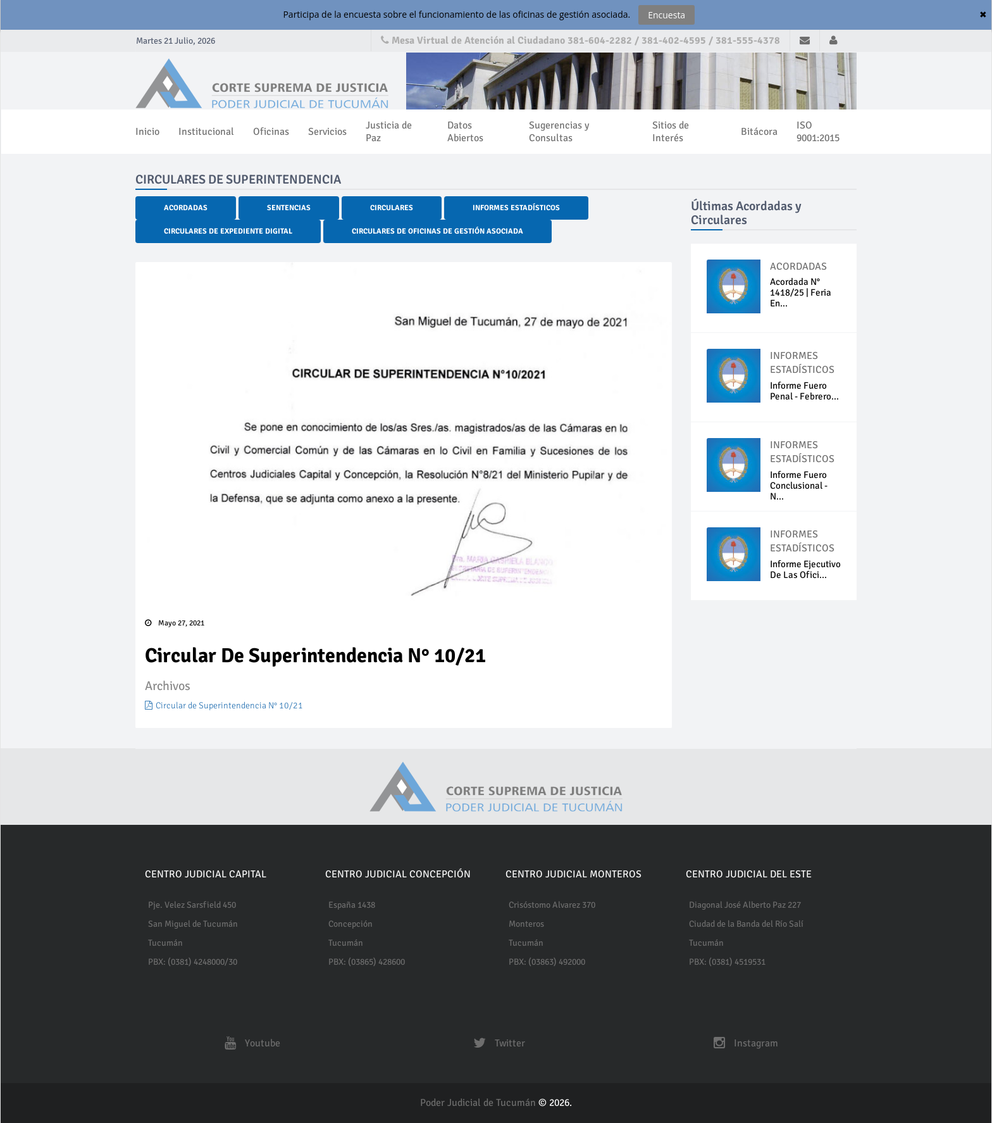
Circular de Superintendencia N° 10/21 (224, 705)
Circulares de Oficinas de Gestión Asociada (437, 231)
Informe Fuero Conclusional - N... (799, 485)
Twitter (496, 1043)
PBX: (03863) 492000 (547, 962)
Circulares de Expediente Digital (228, 231)
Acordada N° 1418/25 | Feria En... (800, 292)
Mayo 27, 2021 (174, 623)
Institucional (206, 131)
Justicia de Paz (389, 131)
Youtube (249, 1043)
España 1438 (351, 905)
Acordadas (186, 208)
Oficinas (271, 131)
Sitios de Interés (670, 131)
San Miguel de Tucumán (193, 924)
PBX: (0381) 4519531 (727, 962)
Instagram (742, 1043)
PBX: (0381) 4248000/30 (192, 962)
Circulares (391, 208)
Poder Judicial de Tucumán (479, 1102)
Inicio (147, 131)
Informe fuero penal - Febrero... (804, 391)
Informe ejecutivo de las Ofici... (805, 569)
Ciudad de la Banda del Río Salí (746, 924)
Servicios (327, 131)
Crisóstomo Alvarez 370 (552, 905)
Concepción (350, 924)
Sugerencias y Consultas (559, 131)
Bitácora (759, 131)
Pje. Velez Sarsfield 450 (192, 905)
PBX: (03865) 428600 (366, 962)
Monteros (526, 924)
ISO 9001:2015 (818, 131)
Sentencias (289, 208)
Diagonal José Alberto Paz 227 (745, 905)
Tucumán (165, 943)
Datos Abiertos (465, 131)
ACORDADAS (798, 266)
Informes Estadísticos (516, 208)
